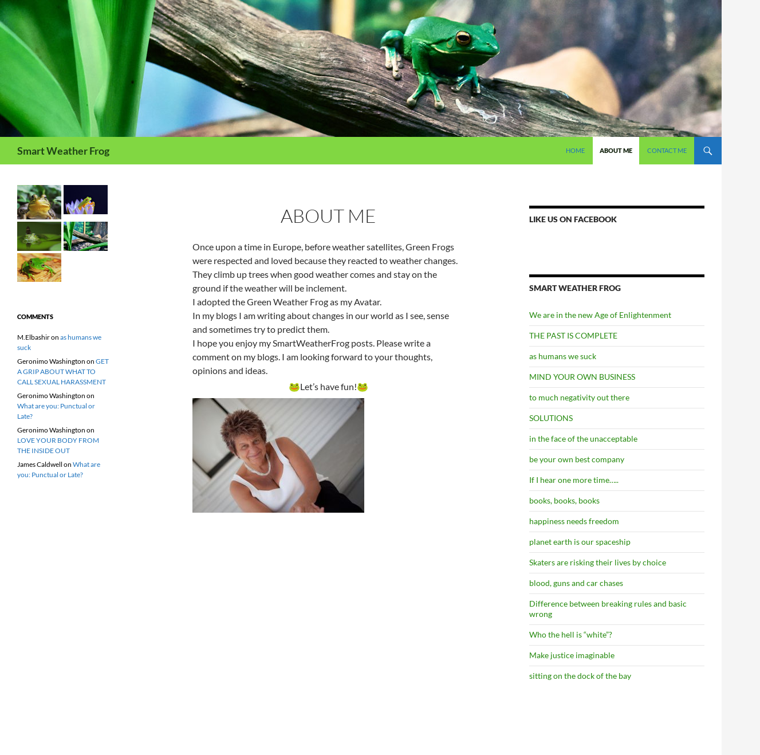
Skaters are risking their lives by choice (597, 562)
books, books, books (564, 500)
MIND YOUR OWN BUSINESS (582, 377)
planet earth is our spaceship (580, 541)
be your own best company (576, 459)
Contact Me (667, 150)
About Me (616, 150)
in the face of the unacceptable (583, 438)
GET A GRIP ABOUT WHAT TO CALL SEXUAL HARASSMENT (63, 371)
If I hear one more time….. (574, 480)
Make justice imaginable (572, 655)
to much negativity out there (579, 397)
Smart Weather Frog (63, 150)
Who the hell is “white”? (570, 634)
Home (575, 150)
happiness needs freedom (574, 521)
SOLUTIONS (551, 418)
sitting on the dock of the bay (580, 676)
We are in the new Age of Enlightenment (600, 315)
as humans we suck (562, 356)
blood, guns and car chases (576, 583)
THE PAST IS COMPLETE (573, 335)
